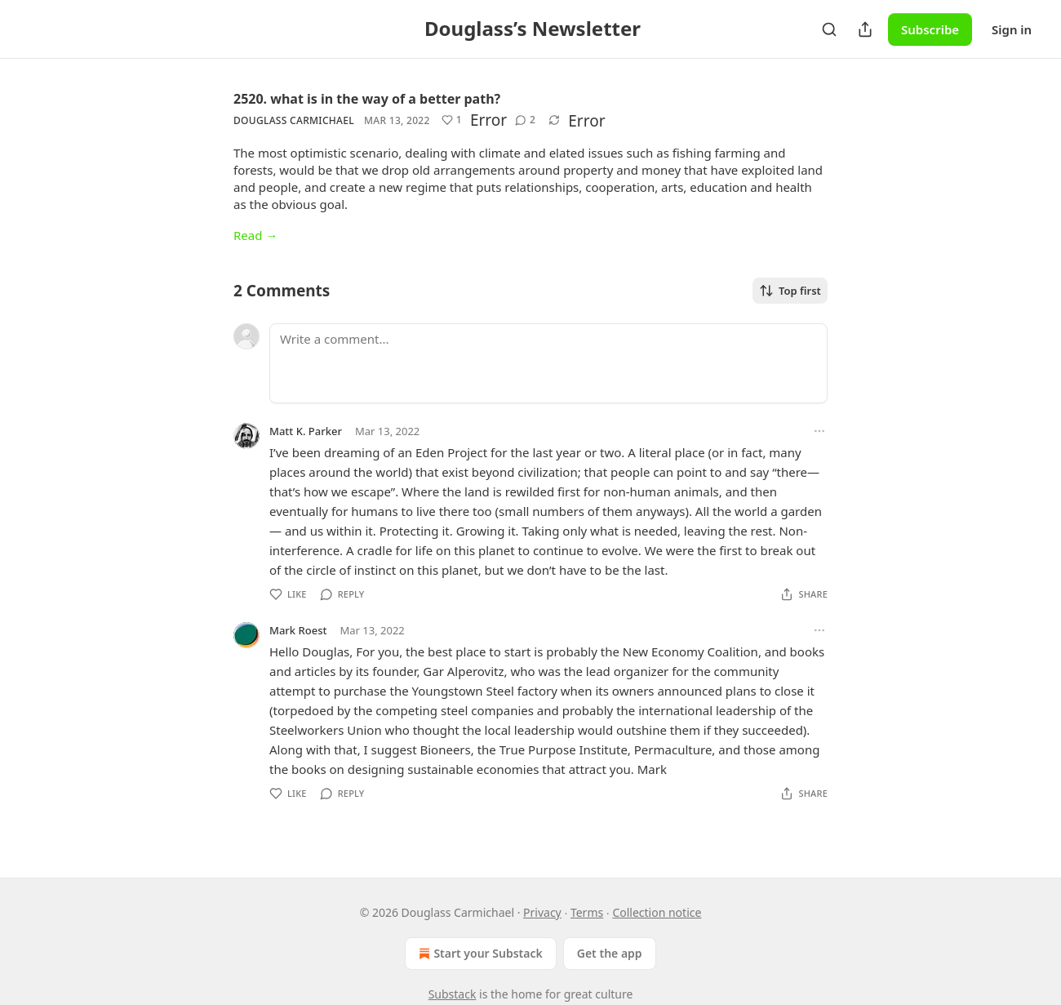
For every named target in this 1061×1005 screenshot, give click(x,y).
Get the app (609, 953)
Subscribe (930, 29)
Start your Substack (478, 954)
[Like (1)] (452, 120)
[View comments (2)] (525, 120)
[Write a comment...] (548, 363)
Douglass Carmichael (293, 120)
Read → (255, 235)
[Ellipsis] (819, 431)
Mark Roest (297, 630)
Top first (790, 290)
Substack (452, 994)
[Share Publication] (865, 29)
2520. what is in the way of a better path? (366, 99)
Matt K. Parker (305, 431)
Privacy (542, 912)
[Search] (829, 29)
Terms (586, 912)
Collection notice (656, 912)
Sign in (1012, 29)
